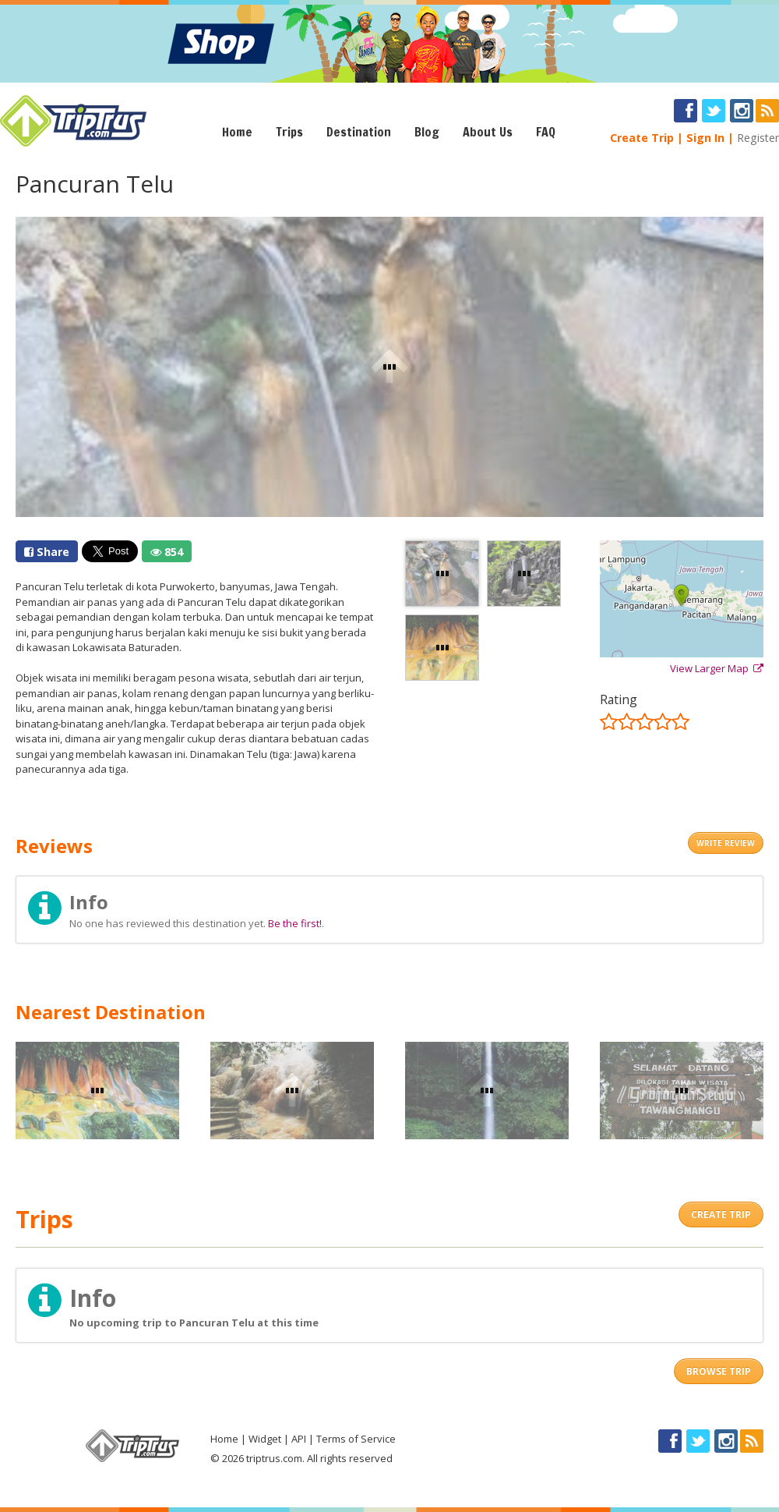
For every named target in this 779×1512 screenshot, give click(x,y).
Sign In (705, 137)
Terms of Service (356, 1439)
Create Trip (642, 137)
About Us (488, 131)
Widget (265, 1439)
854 (166, 551)
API (298, 1439)
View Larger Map (716, 668)
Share (46, 551)
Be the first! (295, 923)
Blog (426, 131)
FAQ (545, 131)
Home (237, 131)
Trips (289, 131)
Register (758, 137)
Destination (358, 131)
